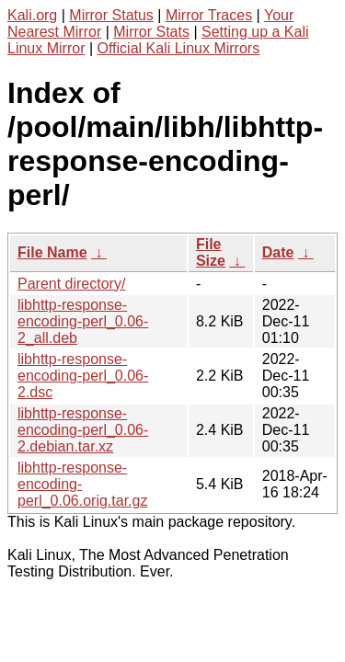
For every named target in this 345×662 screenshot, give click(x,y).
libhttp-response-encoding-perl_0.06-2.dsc (82, 375)
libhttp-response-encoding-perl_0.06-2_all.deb (82, 321)
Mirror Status (111, 15)
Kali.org (32, 15)
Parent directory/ (71, 283)
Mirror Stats (151, 32)
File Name (52, 252)
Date (278, 252)
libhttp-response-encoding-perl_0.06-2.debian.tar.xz (82, 429)
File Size (210, 252)
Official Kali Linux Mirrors (179, 48)
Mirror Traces (209, 15)
